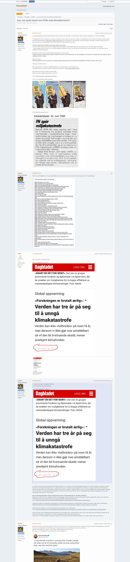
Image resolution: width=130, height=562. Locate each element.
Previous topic (102, 24)
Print (111, 28)
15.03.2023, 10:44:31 (36, 523)
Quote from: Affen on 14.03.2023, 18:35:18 (44, 384)
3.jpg (34, 371)
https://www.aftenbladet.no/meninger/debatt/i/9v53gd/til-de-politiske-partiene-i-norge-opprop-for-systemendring (63, 500)
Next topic (110, 24)
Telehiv (20, 33)
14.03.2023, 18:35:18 (38, 253)
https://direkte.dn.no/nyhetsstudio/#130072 (46, 76)
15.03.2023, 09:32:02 (36, 380)
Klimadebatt (21, 6)
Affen (19, 253)
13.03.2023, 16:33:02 (36, 173)
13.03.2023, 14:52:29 (36, 33)
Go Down (19, 28)
